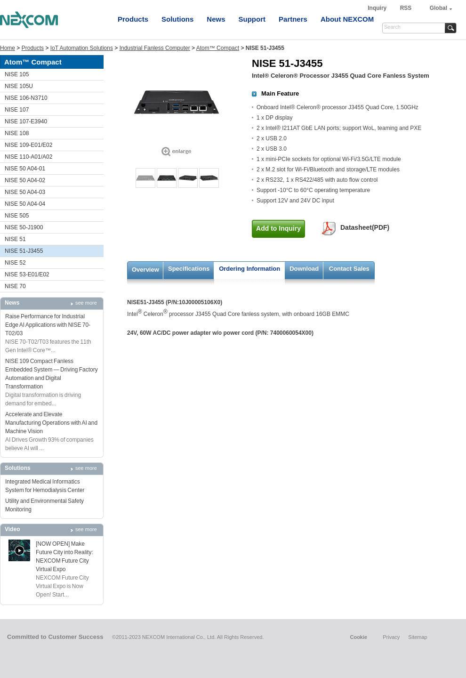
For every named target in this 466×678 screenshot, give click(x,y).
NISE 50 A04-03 (25, 192)
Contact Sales (349, 268)
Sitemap (417, 637)
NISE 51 (15, 239)
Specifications (188, 268)
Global (438, 8)
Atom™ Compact (217, 48)
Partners (293, 19)
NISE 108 (17, 133)
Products (133, 19)
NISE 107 (17, 109)
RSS (406, 8)
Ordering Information (249, 268)
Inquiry (378, 8)
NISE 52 (15, 262)
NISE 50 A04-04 (25, 204)
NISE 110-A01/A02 (28, 156)
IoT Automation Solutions (81, 48)
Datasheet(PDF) (364, 227)
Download (304, 268)
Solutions (177, 19)
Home (7, 48)
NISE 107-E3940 (26, 121)
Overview (145, 269)
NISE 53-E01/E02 (27, 274)
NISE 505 (17, 215)
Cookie (358, 637)
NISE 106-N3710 (26, 98)
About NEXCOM (347, 19)
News (216, 19)
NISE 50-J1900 (24, 227)
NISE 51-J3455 (24, 251)
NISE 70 (15, 286)
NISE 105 (17, 74)
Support (252, 19)
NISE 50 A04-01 (25, 168)
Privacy (391, 637)
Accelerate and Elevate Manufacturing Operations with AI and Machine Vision (51, 423)
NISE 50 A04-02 (25, 180)
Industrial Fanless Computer (155, 48)
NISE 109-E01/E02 (28, 145)
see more (86, 303)
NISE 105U (19, 86)
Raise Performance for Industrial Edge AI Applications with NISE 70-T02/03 (47, 325)
